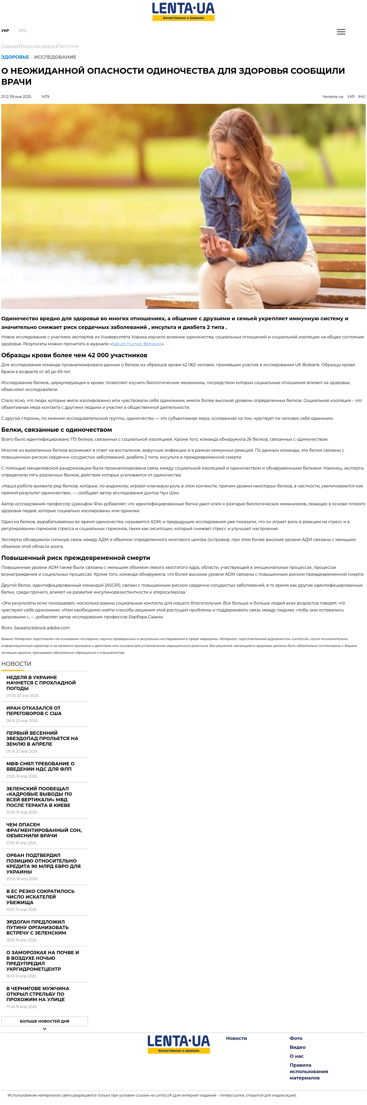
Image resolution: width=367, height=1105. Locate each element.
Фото (296, 1038)
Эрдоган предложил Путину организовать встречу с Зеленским (37, 927)
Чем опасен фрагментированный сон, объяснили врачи (44, 830)
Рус (23, 30)
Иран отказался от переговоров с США (34, 711)
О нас (297, 1056)
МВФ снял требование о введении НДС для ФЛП (40, 766)
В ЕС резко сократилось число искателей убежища (40, 897)
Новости (236, 1038)
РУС (362, 96)
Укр (5, 30)
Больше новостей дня (44, 1021)
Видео (298, 1047)
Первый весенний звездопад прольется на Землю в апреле (42, 738)
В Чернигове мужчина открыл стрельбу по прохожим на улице (37, 994)
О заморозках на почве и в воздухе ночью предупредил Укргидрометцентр (42, 961)
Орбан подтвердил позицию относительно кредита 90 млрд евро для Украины (43, 864)
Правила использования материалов (309, 1071)
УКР (351, 96)
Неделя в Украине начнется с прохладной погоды (41, 683)
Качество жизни (38, 46)
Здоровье (69, 46)
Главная (9, 46)
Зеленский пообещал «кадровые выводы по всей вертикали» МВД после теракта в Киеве (39, 797)
